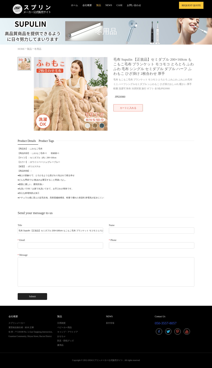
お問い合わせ (134, 5)
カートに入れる (128, 108)
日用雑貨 (61, 323)
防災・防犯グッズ (65, 341)
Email (21, 240)
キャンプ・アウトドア (67, 332)
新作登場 (110, 323)
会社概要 (87, 5)
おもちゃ (61, 336)
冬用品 (37, 49)
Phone (112, 240)
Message (23, 255)
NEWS (108, 5)
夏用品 (60, 345)
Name (112, 225)
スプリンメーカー (17, 323)
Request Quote (191, 5)
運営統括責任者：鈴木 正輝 (21, 327)
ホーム (74, 5)
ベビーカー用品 (64, 327)
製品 (98, 5)
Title (20, 225)
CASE (119, 5)
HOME (21, 49)
